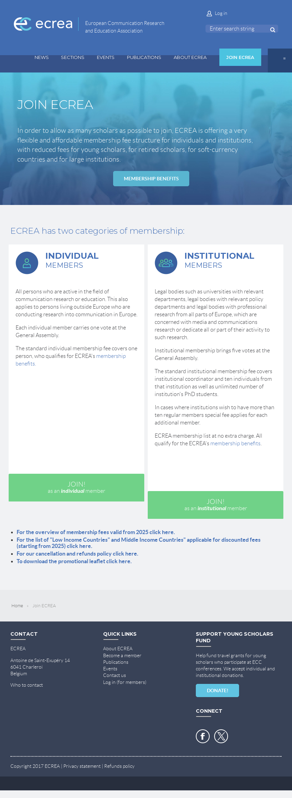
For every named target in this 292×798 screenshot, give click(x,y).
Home (17, 605)
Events (110, 668)
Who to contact (26, 685)
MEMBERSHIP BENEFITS (151, 178)
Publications (115, 662)
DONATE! (217, 690)
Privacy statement (82, 766)
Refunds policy (119, 766)
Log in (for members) (124, 682)
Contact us (114, 675)
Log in (221, 13)
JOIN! (76, 487)
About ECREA (118, 648)
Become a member (122, 655)
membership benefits (235, 443)
